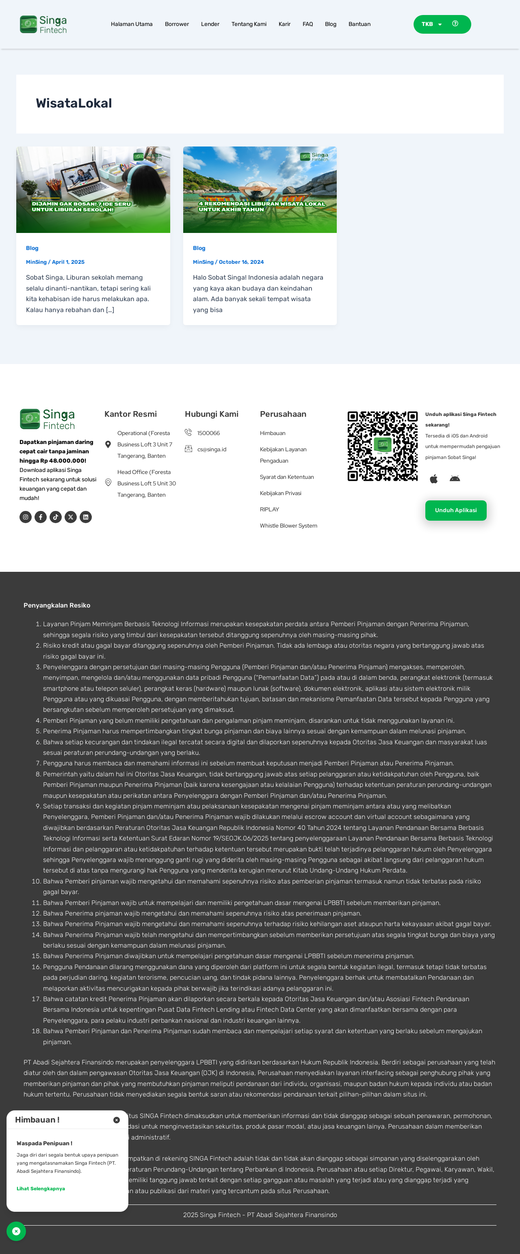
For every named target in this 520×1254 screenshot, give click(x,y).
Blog (330, 24)
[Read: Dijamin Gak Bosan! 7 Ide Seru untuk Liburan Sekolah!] (93, 189)
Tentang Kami (249, 24)
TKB (432, 24)
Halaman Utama (132, 24)
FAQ (308, 24)
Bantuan (359, 24)
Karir (284, 24)
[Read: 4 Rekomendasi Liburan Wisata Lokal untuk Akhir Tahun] (260, 189)
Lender (210, 24)
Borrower (177, 24)
